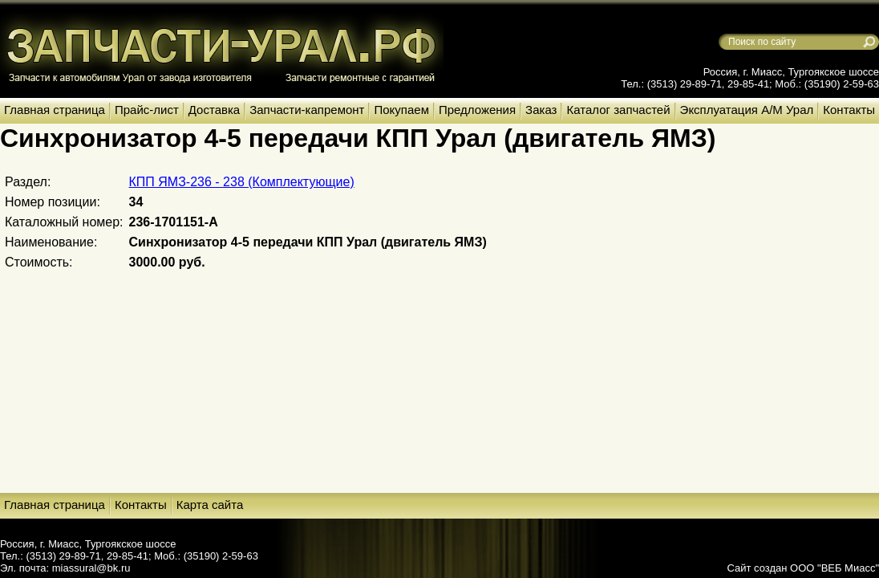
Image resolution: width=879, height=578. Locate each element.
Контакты (849, 109)
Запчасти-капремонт (306, 109)
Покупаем (401, 109)
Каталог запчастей (618, 109)
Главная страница (54, 109)
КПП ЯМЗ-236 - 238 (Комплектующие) (241, 182)
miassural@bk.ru (91, 568)
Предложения (477, 109)
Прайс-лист (147, 109)
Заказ (541, 109)
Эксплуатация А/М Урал (747, 109)
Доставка (214, 109)
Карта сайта (210, 504)
